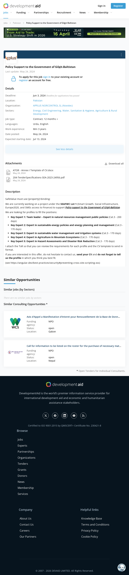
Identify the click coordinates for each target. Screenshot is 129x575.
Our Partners (28, 536)
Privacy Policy (89, 530)
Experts (22, 445)
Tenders (23, 464)
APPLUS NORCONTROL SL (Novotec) (53, 105)
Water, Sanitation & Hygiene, (78, 110)
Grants (22, 470)
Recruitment (64, 12)
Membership (101, 12)
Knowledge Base (91, 518)
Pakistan (17, 22)
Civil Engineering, (52, 110)
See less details (64, 149)
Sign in (101, 5)
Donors (22, 476)
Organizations (26, 457)
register (23, 80)
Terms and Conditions (95, 524)
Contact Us (27, 524)
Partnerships (41, 12)
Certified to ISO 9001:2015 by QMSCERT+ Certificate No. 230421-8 (64, 425)
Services (23, 494)
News (82, 12)
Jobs (5, 12)
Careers (25, 530)
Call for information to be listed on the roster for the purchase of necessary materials (76, 346)
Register (118, 5)
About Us (25, 518)
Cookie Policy (89, 536)
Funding (21, 12)
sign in (47, 76)
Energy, (37, 110)
